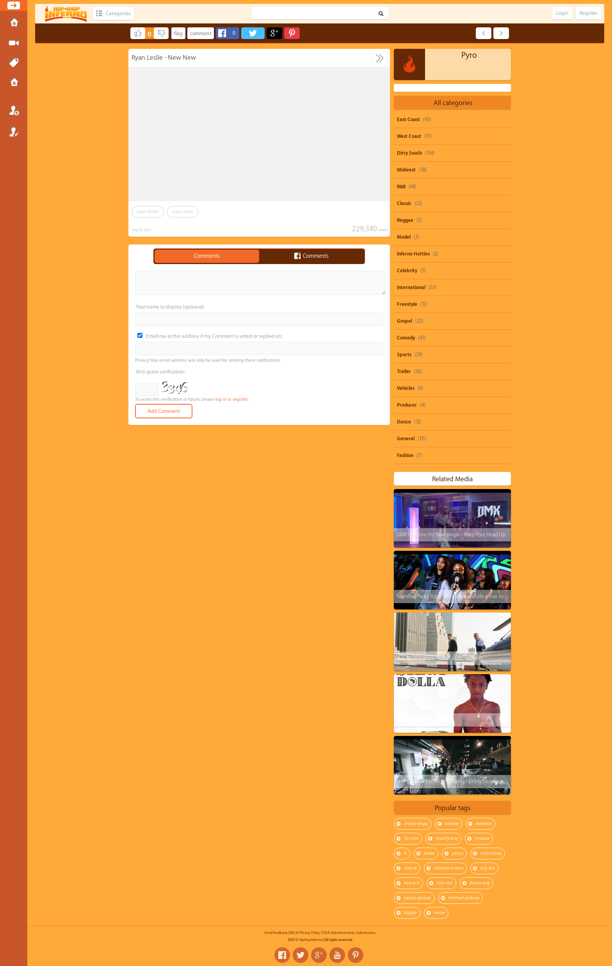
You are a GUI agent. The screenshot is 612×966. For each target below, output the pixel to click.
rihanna (482, 838)
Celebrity (407, 270)
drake (429, 853)
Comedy (406, 338)
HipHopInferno (310, 940)
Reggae (405, 220)
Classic (404, 203)
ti (405, 853)
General (406, 438)
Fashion (405, 455)
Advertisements (343, 933)
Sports (404, 354)
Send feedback (275, 933)
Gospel (404, 321)
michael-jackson (463, 897)
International (411, 287)
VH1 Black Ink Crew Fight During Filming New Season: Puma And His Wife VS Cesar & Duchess (494, 781)
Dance (404, 422)
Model (404, 237)
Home (13, 23)
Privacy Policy (309, 933)
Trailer (404, 371)
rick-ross (445, 883)
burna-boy (480, 883)
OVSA (325, 933)
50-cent (411, 838)
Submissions (13, 83)
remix (439, 912)
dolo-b (410, 868)
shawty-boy (447, 838)
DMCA (293, 933)
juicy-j (457, 853)
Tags (13, 63)
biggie (410, 912)
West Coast (409, 136)
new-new (182, 211)
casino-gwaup (417, 897)
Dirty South (409, 153)
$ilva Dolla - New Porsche (423, 720)
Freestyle (407, 304)
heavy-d (412, 883)
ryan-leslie (148, 211)
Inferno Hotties (413, 254)
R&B (401, 186)
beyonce (484, 823)
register (240, 399)
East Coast (408, 119)
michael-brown (448, 868)
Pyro (469, 55)
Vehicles (406, 388)
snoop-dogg (416, 823)
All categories (453, 103)
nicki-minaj (491, 853)
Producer (407, 405)
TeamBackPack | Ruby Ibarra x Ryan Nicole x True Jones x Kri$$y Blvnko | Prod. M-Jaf (483, 596)
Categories (118, 13)
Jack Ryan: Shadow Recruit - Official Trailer (439, 658)
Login (13, 110)
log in (220, 399)
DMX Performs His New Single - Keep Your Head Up (450, 534)
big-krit (487, 868)
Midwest (406, 170)
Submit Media (13, 43)
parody (452, 823)
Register (13, 131)
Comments (207, 256)
